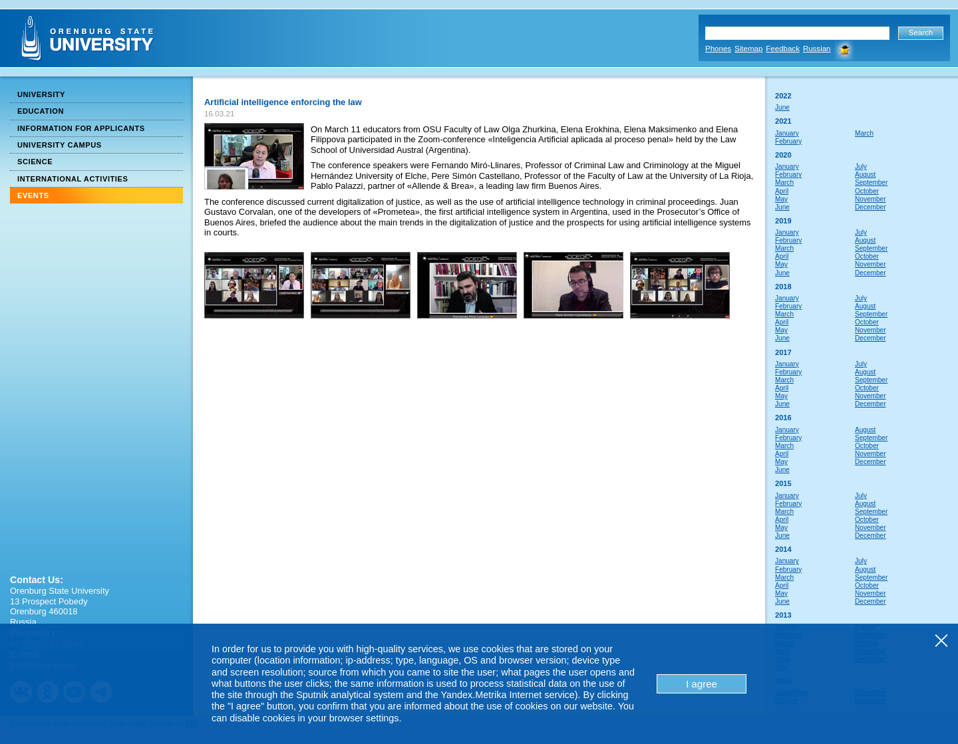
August (865, 174)
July (861, 166)
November (870, 199)
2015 (783, 483)
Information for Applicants (81, 128)
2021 (783, 121)
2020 (783, 155)
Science (35, 162)
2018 (783, 287)
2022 (783, 96)
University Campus (59, 145)
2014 (783, 549)
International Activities (72, 179)
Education (40, 111)
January (787, 133)
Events (33, 195)
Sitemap (748, 49)
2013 (783, 615)
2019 (783, 221)
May (781, 199)
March (864, 133)
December (870, 207)
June (782, 107)
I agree (701, 683)
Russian (817, 49)
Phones (718, 49)
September (871, 182)
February (788, 141)
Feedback (783, 49)
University (41, 94)
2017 (783, 352)
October (867, 191)
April (781, 191)
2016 (783, 418)
